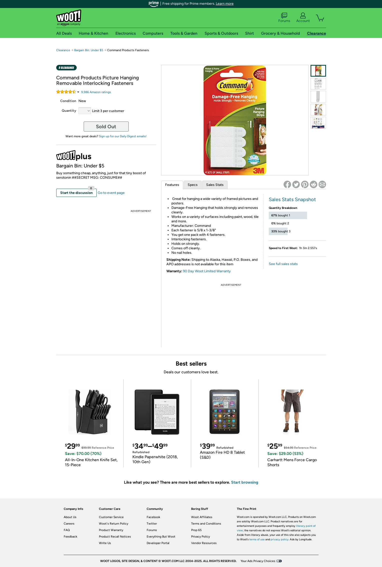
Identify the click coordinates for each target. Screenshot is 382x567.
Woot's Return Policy (113, 523)
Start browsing (244, 482)
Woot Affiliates (201, 517)
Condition (68, 101)
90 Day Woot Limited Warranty (207, 271)
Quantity (69, 111)
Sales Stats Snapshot (292, 199)
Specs (193, 185)
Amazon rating (96, 92)
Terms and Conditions (206, 523)
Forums (284, 17)
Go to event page (111, 193)
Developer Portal (158, 543)
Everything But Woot (161, 536)
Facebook (153, 517)
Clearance (63, 50)
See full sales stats (283, 264)
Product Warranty (111, 530)
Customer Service (111, 517)
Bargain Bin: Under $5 (88, 50)
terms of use (257, 539)
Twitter (152, 523)
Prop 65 (196, 530)
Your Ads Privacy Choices (258, 561)
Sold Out (106, 127)
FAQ (67, 530)
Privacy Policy (200, 536)
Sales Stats (215, 185)
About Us (70, 517)
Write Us (105, 543)
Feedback (70, 536)
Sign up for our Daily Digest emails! (123, 136)
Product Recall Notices (115, 536)
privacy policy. (280, 539)
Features (172, 185)
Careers (69, 523)
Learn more (225, 3)
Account (303, 17)
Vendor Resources (204, 543)
